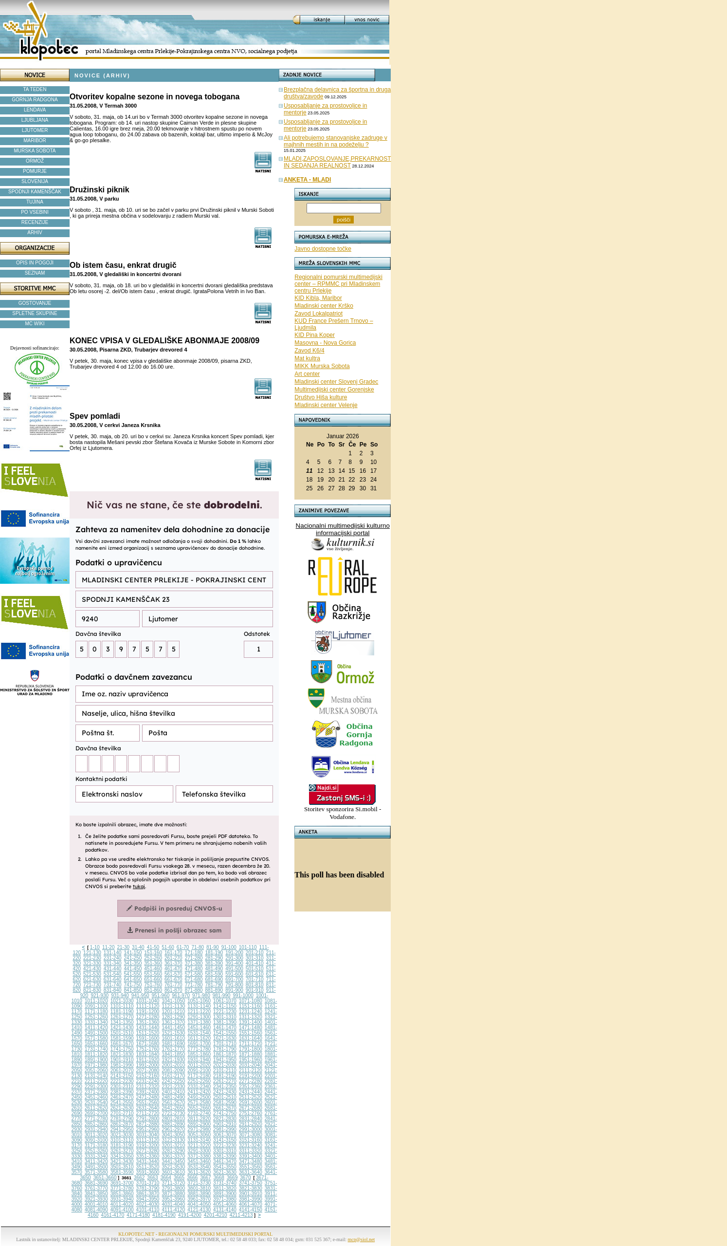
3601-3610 (173, 1172)
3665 (179, 1177)
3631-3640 (250, 1172)
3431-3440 (148, 1161)
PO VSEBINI (35, 212)
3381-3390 (224, 1156)
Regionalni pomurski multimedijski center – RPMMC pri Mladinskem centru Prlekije (338, 284)
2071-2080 (148, 1070)
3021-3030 (122, 1134)
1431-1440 (148, 1027)
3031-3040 (148, 1134)
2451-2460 (96, 1097)
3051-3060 (199, 1134)
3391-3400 (250, 1156)
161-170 (173, 952)
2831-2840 (250, 1118)
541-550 (133, 974)
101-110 (248, 947)
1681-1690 (173, 1043)
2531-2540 (96, 1102)
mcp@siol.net (361, 1239)
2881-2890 (173, 1124)
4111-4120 (173, 1209)
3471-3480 (250, 1161)
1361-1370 (173, 1022)
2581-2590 (224, 1102)
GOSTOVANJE (34, 303)
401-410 (255, 963)
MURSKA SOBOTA (35, 150)
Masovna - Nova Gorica (325, 342)
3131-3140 (199, 1140)
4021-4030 (148, 1204)
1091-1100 (96, 1006)
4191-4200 (189, 1215)
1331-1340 (96, 1022)
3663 (152, 1177)
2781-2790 (122, 1118)
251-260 (153, 958)
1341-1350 (122, 1022)
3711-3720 (173, 1183)
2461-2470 (122, 1097)
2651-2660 (199, 1108)
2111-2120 (250, 1070)
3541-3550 (224, 1167)
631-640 (113, 979)
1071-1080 (250, 1001)
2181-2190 (224, 1076)
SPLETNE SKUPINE (34, 313)
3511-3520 (148, 1167)
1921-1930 (173, 1059)
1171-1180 (96, 1011)
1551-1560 (250, 1033)
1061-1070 (224, 1001)
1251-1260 (96, 1017)
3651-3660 (105, 1177)
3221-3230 (224, 1145)
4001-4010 (96, 1204)
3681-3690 (96, 1183)
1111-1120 (148, 1006)
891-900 (234, 990)
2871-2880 (148, 1124)
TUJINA (34, 202)
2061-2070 (122, 1070)
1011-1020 (96, 1001)
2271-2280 (250, 1081)
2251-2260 (199, 1081)
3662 (139, 1177)
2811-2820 (199, 1118)
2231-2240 (148, 1081)
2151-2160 (148, 1076)
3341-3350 (122, 1156)
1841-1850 (173, 1054)
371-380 (194, 963)
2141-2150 (122, 1076)
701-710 (255, 979)
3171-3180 (96, 1145)
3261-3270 (122, 1150)
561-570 (173, 974)
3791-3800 (173, 1188)
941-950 (140, 995)
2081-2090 (173, 1070)
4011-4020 (122, 1204)
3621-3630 (224, 1172)
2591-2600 (250, 1102)
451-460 (153, 968)
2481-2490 (173, 1097)
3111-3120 (148, 1140)
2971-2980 (199, 1129)
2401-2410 (173, 1092)
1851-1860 (199, 1054)
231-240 (113, 958)
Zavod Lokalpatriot (318, 313)
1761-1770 (173, 1049)
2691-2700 (96, 1113)
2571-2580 (199, 1102)
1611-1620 (199, 1038)
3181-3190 (122, 1145)
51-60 (168, 947)
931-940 (120, 995)
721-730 (92, 984)
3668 (219, 1177)
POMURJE (35, 171)
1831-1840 (148, 1054)
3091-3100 (96, 1140)
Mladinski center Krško (323, 305)
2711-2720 (148, 1113)
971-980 (201, 995)
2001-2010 (173, 1065)
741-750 (133, 984)
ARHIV (34, 232)
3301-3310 (224, 1150)
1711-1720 (250, 1043)
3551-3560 (250, 1167)
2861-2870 (122, 1124)
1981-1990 (122, 1065)
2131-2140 (96, 1076)
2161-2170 (173, 1076)
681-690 (214, 979)
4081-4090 (96, 1209)
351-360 (153, 963)
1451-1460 (199, 1027)
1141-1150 (224, 1006)
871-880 (194, 990)
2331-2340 (199, 1086)
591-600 (234, 974)
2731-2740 (199, 1113)
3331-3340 (96, 1156)
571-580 (194, 974)
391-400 (234, 963)
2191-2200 (250, 1076)
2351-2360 (250, 1086)
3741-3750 (250, 1183)
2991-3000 (250, 1129)
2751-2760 (250, 1113)
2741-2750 (224, 1113)
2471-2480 (148, 1097)
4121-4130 (199, 1209)
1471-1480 (250, 1027)
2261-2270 (224, 1081)
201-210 (255, 952)
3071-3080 (250, 1134)
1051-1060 (199, 1001)
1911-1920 (148, 1059)
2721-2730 (173, 1113)
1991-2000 (148, 1065)
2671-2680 (250, 1108)
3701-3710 (148, 1183)
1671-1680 (148, 1043)
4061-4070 (250, 1204)
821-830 (92, 990)
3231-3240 (250, 1145)
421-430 (92, 968)
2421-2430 (224, 1092)
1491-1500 (96, 1033)
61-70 (183, 947)
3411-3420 (96, 1161)
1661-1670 (122, 1043)
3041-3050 (173, 1134)
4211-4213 (241, 1215)
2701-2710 (122, 1113)
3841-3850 (96, 1193)
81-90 (212, 947)
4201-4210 (215, 1215)
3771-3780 (122, 1188)
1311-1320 (250, 1017)
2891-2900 (199, 1124)
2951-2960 (148, 1129)
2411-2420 (199, 1092)
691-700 (234, 979)
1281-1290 (173, 1017)
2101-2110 (224, 1070)
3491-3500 (96, 1167)
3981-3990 (250, 1199)
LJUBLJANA (35, 120)
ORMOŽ (35, 161)
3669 (232, 1177)
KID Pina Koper (314, 335)
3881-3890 (199, 1193)
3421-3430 (122, 1161)
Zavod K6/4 (309, 350)
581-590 (214, 974)
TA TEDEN (35, 89)
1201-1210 (173, 1011)
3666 (192, 1177)
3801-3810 (199, 1188)
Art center (307, 374)
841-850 (133, 990)
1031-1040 (148, 1001)
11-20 (108, 947)
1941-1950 (224, 1059)
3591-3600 (148, 1172)
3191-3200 (148, 1145)
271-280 (194, 958)
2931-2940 (96, 1129)
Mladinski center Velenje (325, 405)
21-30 (123, 947)
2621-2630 (122, 1108)
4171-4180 (138, 1215)
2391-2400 (148, 1092)
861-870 (173, 990)
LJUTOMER (35, 130)
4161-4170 (112, 1215)
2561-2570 (173, 1102)
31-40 (138, 947)
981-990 (222, 995)
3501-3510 (122, 1167)
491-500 (234, 968)
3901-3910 (250, 1193)
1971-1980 (96, 1065)
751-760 (153, 984)
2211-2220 (96, 1081)
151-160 (153, 952)
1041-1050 (173, 1001)
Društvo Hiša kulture (320, 397)
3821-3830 (250, 1188)
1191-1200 (148, 1011)
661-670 (173, 979)
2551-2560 (148, 1102)
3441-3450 (173, 1161)
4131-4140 (224, 1209)
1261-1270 (122, 1017)
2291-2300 (96, 1086)
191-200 (234, 952)
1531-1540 (199, 1033)
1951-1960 (250, 1059)
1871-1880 (250, 1054)
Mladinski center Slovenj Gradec (336, 381)
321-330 (92, 963)
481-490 (214, 968)
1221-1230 (224, 1011)
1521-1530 (173, 1033)
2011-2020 (199, 1065)
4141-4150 (250, 1209)
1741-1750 (122, 1049)
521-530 (92, 974)
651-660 (153, 979)
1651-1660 (96, 1043)
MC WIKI (35, 323)
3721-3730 (199, 1183)
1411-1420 (96, 1027)
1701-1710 (224, 1043)
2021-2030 (224, 1065)
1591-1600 (148, 1038)
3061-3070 (224, 1134)
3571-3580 (96, 1172)
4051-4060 (224, 1204)
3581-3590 (122, 1172)
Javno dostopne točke (322, 248)
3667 (205, 1177)
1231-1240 (250, 1011)
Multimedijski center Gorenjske (334, 389)
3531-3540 (199, 1167)
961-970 (181, 995)
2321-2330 (173, 1086)
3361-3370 (173, 1156)
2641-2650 (173, 1108)
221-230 (92, 958)
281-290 (214, 958)
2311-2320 (148, 1086)
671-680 (194, 979)
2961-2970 (173, 1129)
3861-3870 (148, 1193)
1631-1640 (250, 1038)
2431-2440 (250, 1092)
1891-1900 (96, 1059)
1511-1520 (148, 1033)
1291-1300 (199, 1017)
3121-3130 (173, 1140)
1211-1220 (199, 1011)
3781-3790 (148, 1188)
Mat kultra (307, 358)
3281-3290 (173, 1150)
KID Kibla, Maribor (318, 298)
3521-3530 (173, 1167)
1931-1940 (199, 1059)
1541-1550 (224, 1033)
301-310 (255, 958)
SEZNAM (35, 273)
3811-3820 (224, 1188)
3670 (245, 1177)
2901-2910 (224, 1124)
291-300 (234, 958)
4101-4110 (148, 1209)
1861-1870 (224, 1054)
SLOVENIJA (34, 181)
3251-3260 (96, 1150)
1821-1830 (122, 1054)
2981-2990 (224, 1129)
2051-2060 (96, 1070)
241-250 (133, 958)
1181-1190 (122, 1011)
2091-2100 (199, 1070)
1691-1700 (199, 1043)
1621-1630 (224, 1038)
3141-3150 (224, 1140)
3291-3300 (199, 1150)
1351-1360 (148, 1022)
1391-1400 (250, 1022)
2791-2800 (148, 1118)
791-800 (234, 984)
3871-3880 (173, 1193)
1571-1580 (96, 1038)
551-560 (153, 974)
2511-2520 (250, 1097)
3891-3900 (224, 1193)
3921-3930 (96, 1199)
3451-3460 (199, 1161)
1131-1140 (199, 1006)
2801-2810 (173, 1118)
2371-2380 (96, 1092)
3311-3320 (250, 1150)
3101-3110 (122, 1140)
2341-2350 (224, 1086)
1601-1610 (173, 1038)
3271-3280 (148, 1150)
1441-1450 (173, 1027)
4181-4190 (164, 1215)
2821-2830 (224, 1118)
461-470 (173, 968)
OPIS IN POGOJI (35, 262)
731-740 (113, 984)
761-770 (173, 984)
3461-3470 (224, 1161)
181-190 (214, 952)
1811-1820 (96, 1054)
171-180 (194, 952)
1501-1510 (122, 1033)
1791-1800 (250, 1049)
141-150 (133, 952)
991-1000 (243, 995)
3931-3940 (122, 1199)
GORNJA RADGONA (34, 99)
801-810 (255, 984)
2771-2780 (96, 1118)
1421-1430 (122, 1027)
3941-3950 (148, 1199)
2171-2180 (199, 1076)
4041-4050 (199, 1204)
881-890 (214, 990)
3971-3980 (224, 1199)
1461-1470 (224, 1027)
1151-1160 (250, 1006)
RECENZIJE (35, 222)
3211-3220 (199, 1145)
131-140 (113, 952)
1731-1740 (96, 1049)
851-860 (153, 990)
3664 (166, 1177)
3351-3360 (148, 1156)
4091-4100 (122, 1209)
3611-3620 (199, 1172)
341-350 (133, 963)
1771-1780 (199, 1049)
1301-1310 (224, 1017)
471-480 (194, 968)
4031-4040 (173, 1204)
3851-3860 (122, 1193)
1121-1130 (173, 1006)
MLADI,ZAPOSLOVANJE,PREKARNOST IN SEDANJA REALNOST (337, 162)
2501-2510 (224, 1097)
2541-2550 (122, 1102)
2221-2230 (122, 1081)
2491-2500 (199, 1097)
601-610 (255, 974)
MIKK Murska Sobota (321, 366)
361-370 (173, 963)
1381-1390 (224, 1022)
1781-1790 (224, 1049)
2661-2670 (224, 1108)
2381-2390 (122, 1092)
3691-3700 (122, 1183)
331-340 (113, 963)
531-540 (113, 974)
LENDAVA (35, 109)
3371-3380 (199, 1156)
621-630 (92, 979)
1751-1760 (148, 1049)
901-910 (255, 990)
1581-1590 (122, 1038)
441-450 (133, 968)
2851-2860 (96, 1124)
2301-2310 (122, 1086)
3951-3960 (173, 1199)
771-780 (194, 984)
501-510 (255, 968)
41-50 (153, 947)
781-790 (214, 984)
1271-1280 (148, 1017)
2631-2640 (148, 1108)
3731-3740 (224, 1183)
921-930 (100, 995)
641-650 (133, 979)
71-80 (197, 947)
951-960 (161, 995)
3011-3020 (96, 1134)
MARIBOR (34, 140)
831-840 (113, 990)
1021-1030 (122, 1001)
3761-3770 (96, 1188)
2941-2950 (122, 1129)
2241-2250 (173, 1081)
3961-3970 (199, 1199)
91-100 (228, 947)
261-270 (173, 958)
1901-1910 (122, 1059)
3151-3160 (250, 1140)
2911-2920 (250, 1124)
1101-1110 (122, 1006)
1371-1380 (199, 1022)
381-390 (214, 963)
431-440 (113, 968)
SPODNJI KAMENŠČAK (34, 191)
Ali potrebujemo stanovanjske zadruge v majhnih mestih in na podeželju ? (335, 141)
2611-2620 (96, 1108)
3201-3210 (173, 1145)
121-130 (92, 952)
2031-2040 (250, 1065)
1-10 (95, 947)
